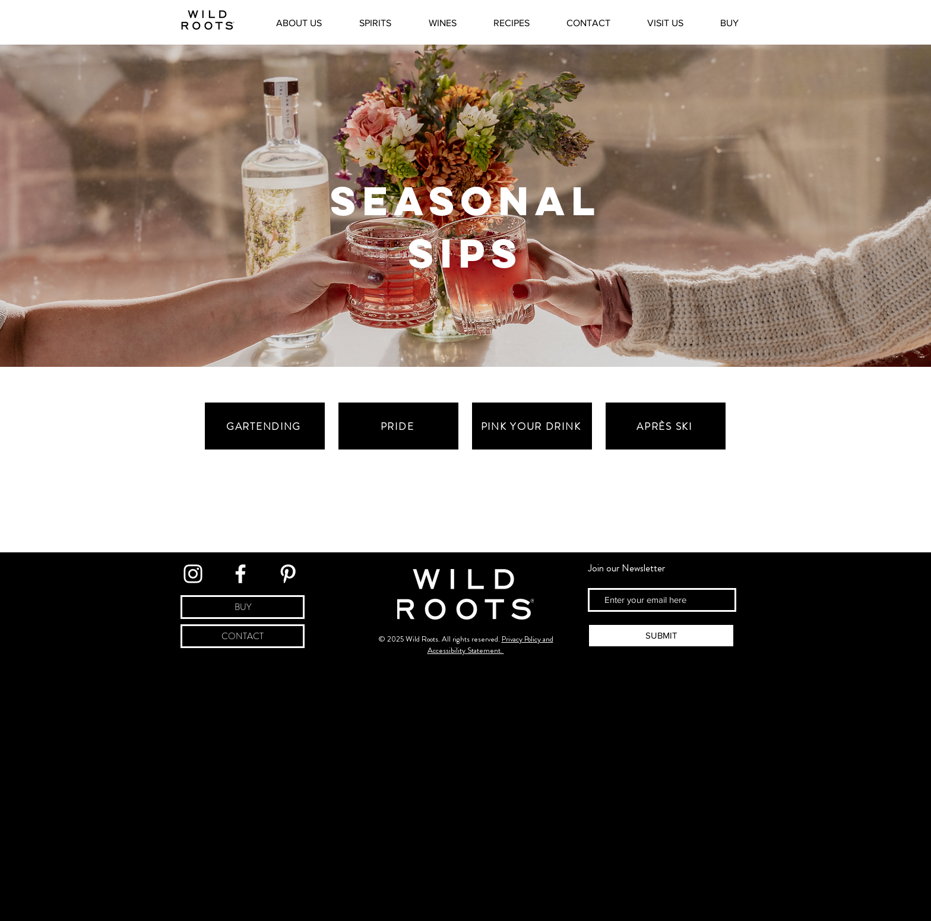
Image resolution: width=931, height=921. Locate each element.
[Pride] (398, 426)
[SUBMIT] (661, 635)
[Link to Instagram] (192, 573)
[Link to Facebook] (240, 573)
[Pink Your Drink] (532, 426)
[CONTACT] (242, 636)
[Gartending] (265, 426)
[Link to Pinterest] (288, 573)
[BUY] (242, 607)
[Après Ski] (666, 426)
